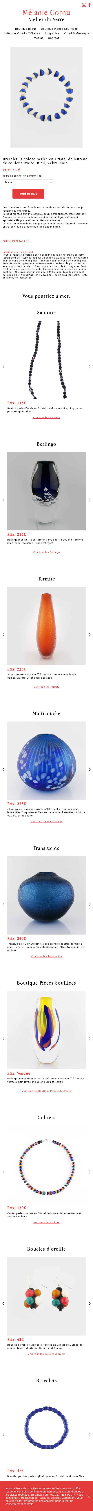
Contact (53, 38)
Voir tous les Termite (47, 686)
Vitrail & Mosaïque (76, 33)
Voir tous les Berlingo (46, 552)
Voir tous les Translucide (46, 956)
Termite (46, 579)
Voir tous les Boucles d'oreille (46, 1353)
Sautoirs (46, 312)
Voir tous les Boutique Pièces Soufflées (47, 1090)
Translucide (46, 848)
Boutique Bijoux (26, 28)
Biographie (52, 33)
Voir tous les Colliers (46, 1222)
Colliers (47, 1117)
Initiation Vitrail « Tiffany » (22, 33)
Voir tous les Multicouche (47, 821)
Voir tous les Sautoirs (46, 417)
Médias (39, 38)
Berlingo (46, 444)
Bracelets (46, 1380)
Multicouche (46, 713)
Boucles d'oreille (46, 1249)
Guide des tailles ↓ (17, 241)
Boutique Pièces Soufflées (59, 28)
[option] (46, 97)
